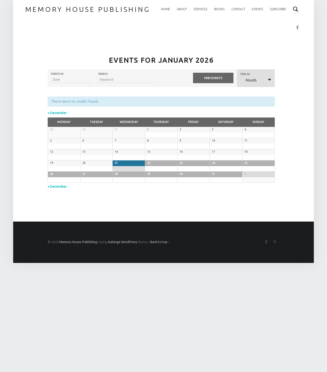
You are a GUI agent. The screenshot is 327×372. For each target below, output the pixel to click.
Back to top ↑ (160, 351)
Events (257, 9)
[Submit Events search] (213, 78)
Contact (238, 9)
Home (165, 9)
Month (248, 80)
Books (219, 9)
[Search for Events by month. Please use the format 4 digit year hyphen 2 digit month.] (71, 79)
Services (200, 9)
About (182, 9)
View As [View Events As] (245, 74)
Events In (57, 74)
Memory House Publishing (87, 9)
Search (103, 74)
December (57, 113)
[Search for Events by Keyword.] (126, 79)
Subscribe (278, 9)
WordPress (129, 351)
